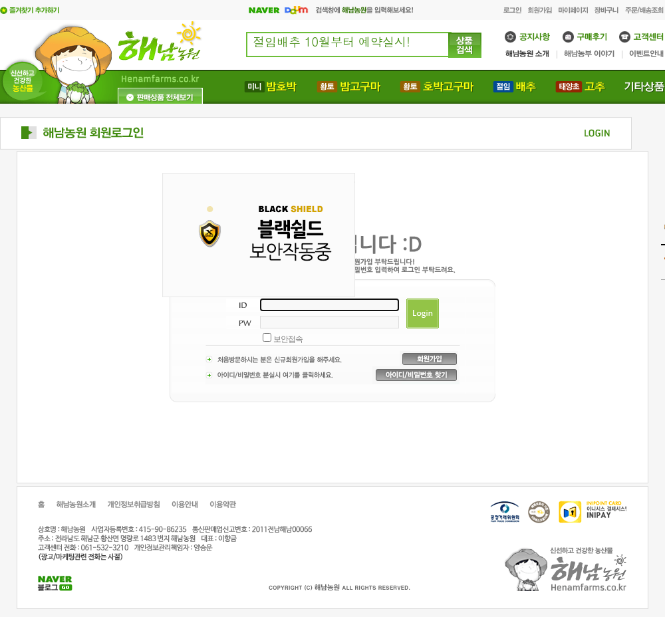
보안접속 (288, 339)
